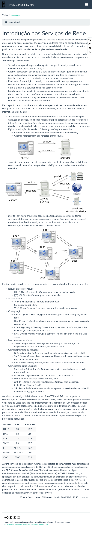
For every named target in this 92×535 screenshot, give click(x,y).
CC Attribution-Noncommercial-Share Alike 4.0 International (26, 524)
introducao (15, 15)
